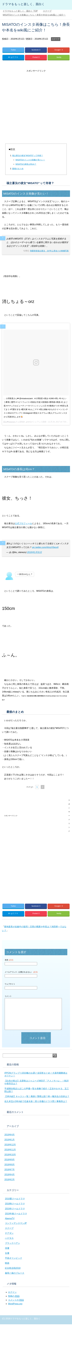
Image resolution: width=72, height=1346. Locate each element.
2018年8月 (9, 1164)
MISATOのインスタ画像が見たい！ (30, 160)
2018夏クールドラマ (15, 1199)
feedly (59, 57)
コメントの (16, 1300)
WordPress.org (15, 1304)
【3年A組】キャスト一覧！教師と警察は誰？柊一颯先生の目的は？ (36, 1096)
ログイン (12, 1292)
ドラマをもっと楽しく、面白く (23, 4)
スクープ (55, 39)
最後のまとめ (17, 168)
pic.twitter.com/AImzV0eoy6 (45, 547)
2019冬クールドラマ (15, 1208)
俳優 (7, 1248)
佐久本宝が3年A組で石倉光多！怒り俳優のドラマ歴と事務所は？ (35, 1101)
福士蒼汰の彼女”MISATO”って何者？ (27, 155)
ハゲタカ (9, 1238)
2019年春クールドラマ (16, 1213)
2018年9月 (9, 1159)
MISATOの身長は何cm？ (26, 164)
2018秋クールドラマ (15, 1203)
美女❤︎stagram (9, 422)
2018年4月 (9, 1174)
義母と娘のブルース (14, 1273)
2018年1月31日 (34, 552)
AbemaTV (9, 1218)
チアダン (9, 1233)
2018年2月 (9, 1179)
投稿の (13, 1296)
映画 (7, 1263)
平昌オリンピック (13, 1258)
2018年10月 (10, 1154)
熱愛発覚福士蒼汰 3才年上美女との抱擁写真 (49, 251)
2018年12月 (10, 1144)
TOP (20, 11)
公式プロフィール (23, 523)
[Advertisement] (32, 105)
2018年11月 (10, 1149)
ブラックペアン (12, 1243)
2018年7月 (9, 1169)
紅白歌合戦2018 (13, 1268)
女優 (7, 1253)
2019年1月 (9, 1139)
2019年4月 (9, 1135)
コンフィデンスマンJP (16, 1223)
